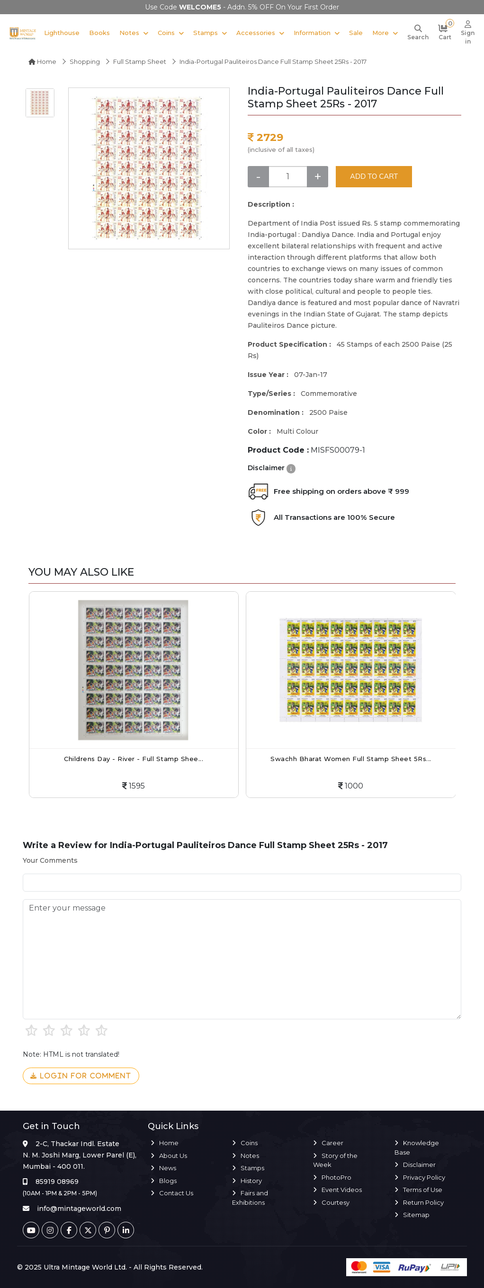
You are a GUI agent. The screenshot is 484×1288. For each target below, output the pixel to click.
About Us (173, 1155)
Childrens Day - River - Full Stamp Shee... (133, 758)
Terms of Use (422, 1189)
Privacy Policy (424, 1177)
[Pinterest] (107, 1230)
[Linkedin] (125, 1230)
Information (312, 32)
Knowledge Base (416, 1147)
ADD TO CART (374, 176)
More (380, 32)
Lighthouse (62, 32)
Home (42, 61)
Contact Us (176, 1193)
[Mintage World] (22, 33)
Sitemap (416, 1214)
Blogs (168, 1180)
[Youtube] (31, 1230)
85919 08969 (57, 1181)
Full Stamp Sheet (139, 61)
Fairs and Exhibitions (250, 1197)
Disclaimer (419, 1164)
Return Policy (423, 1202)
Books (99, 32)
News (167, 1168)
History (251, 1180)
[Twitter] (88, 1230)
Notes (129, 32)
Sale (356, 32)
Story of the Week (335, 1160)
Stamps (205, 32)
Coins (166, 32)
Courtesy (336, 1202)
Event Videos (342, 1189)
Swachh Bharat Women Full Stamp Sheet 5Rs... (350, 758)
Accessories (255, 32)
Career (332, 1143)
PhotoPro (336, 1177)
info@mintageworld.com (79, 1208)
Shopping (85, 61)
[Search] (418, 33)
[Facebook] (69, 1230)
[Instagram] (50, 1230)
